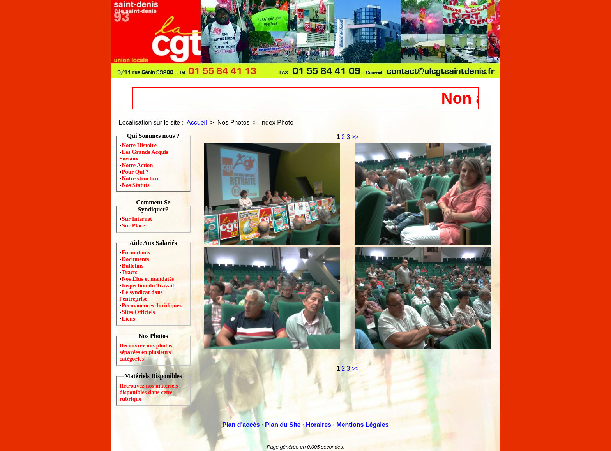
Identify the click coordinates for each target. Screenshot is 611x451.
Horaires (318, 424)
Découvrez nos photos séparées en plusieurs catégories (146, 352)
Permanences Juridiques (152, 305)
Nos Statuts (136, 185)
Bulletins (132, 265)
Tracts (130, 272)
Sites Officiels (138, 312)
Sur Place (133, 225)
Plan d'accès (241, 424)
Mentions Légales (362, 424)
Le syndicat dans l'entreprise (141, 295)
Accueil (197, 122)
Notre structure (141, 178)
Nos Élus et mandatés (148, 279)
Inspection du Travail (148, 285)
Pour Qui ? (135, 172)
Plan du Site (283, 424)
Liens (128, 318)
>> (355, 137)
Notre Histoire (139, 145)
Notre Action (137, 165)
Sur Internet (137, 219)
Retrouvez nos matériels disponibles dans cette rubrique (149, 392)
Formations (136, 252)
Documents (135, 259)
